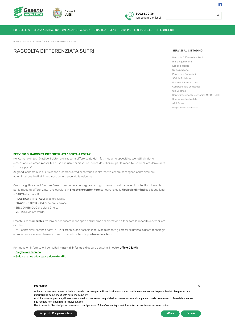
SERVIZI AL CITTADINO (187, 50)
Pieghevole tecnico (28, 252)
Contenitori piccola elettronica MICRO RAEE (196, 95)
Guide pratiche (180, 70)
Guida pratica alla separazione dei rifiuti (41, 256)
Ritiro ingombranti (182, 61)
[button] (199, 286)
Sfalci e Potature (181, 78)
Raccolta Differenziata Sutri (60, 41)
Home (16, 41)
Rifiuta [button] (170, 313)
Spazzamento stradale (184, 99)
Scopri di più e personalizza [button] (56, 313)
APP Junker (178, 103)
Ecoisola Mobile (180, 65)
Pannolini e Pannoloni (184, 74)
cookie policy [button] (80, 295)
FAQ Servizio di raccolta (185, 107)
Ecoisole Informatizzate (185, 82)
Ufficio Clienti (128, 247)
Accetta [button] (191, 313)
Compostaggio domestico (186, 86)
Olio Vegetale (179, 90)
